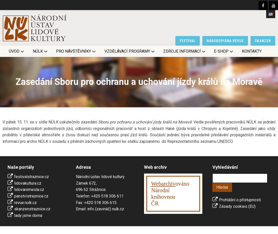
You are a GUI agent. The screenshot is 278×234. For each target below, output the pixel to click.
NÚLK (40, 51)
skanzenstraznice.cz (32, 209)
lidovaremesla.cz (29, 189)
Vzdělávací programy (130, 51)
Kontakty (252, 51)
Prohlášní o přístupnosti (240, 199)
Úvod (17, 51)
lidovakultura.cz (27, 183)
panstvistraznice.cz (31, 196)
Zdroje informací (184, 51)
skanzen (263, 41)
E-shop (224, 51)
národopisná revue (225, 41)
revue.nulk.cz (25, 202)
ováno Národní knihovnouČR (170, 194)
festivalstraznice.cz (31, 176)
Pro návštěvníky (76, 51)
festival (188, 41)
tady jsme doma (28, 215)
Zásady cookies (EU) (237, 206)
